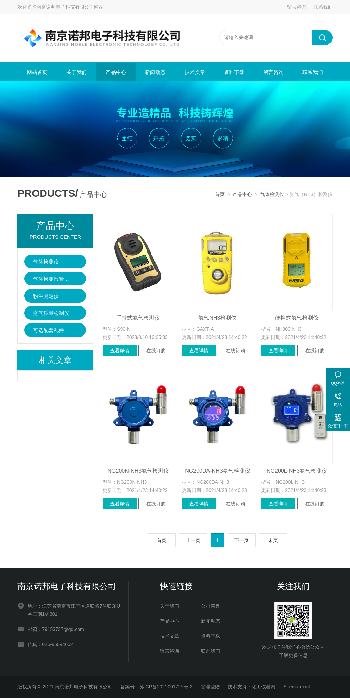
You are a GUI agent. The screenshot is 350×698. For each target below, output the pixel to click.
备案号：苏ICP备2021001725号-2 (156, 686)
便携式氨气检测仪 (297, 318)
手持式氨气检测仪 (138, 318)
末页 (273, 540)
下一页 (241, 540)
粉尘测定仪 (46, 296)
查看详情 (119, 350)
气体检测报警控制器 (52, 279)
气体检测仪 (272, 194)
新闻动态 (155, 72)
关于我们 (76, 72)
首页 (220, 194)
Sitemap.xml (296, 686)
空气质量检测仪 (51, 313)
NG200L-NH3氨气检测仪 (297, 471)
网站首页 (37, 72)
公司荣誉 (210, 606)
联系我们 (323, 7)
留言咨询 (296, 7)
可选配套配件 (48, 330)
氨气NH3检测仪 (217, 318)
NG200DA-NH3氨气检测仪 (217, 471)
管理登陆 (210, 686)
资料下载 (234, 72)
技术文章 (195, 72)
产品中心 (116, 72)
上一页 (193, 540)
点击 (79, 261)
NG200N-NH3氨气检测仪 (138, 471)
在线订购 (155, 350)
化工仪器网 (263, 686)
